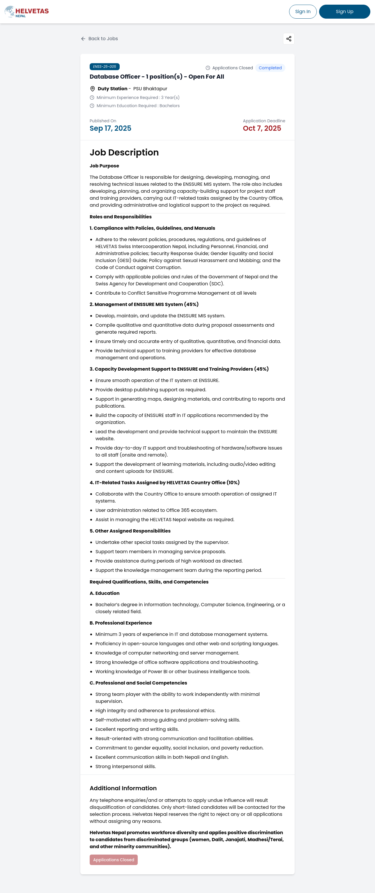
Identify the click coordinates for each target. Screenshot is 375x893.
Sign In (303, 11)
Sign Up (344, 11)
